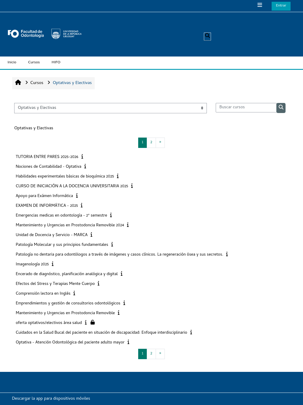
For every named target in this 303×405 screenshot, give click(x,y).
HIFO (56, 62)
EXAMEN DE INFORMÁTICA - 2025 (47, 206)
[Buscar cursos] (246, 107)
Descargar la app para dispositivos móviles (51, 399)
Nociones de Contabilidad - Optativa (48, 167)
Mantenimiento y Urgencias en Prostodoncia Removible (65, 313)
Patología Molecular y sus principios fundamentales (62, 245)
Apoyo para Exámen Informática (44, 196)
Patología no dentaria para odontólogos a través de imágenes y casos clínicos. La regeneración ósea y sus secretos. (119, 254)
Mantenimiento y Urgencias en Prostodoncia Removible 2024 (70, 225)
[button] (207, 37)
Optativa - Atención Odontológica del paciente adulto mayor (70, 342)
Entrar (281, 6)
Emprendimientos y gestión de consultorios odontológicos (68, 303)
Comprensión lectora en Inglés (43, 294)
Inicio (12, 62)
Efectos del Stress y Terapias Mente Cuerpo (55, 284)
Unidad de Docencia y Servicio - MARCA (52, 235)
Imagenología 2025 (32, 264)
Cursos (34, 62)
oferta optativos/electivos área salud (49, 323)
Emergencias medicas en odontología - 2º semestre (61, 215)
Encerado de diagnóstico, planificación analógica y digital (67, 274)
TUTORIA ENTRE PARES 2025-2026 (47, 157)
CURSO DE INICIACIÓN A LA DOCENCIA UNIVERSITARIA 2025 (72, 186)
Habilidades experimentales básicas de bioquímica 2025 (65, 176)
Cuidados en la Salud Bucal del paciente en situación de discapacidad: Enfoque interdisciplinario (101, 333)
